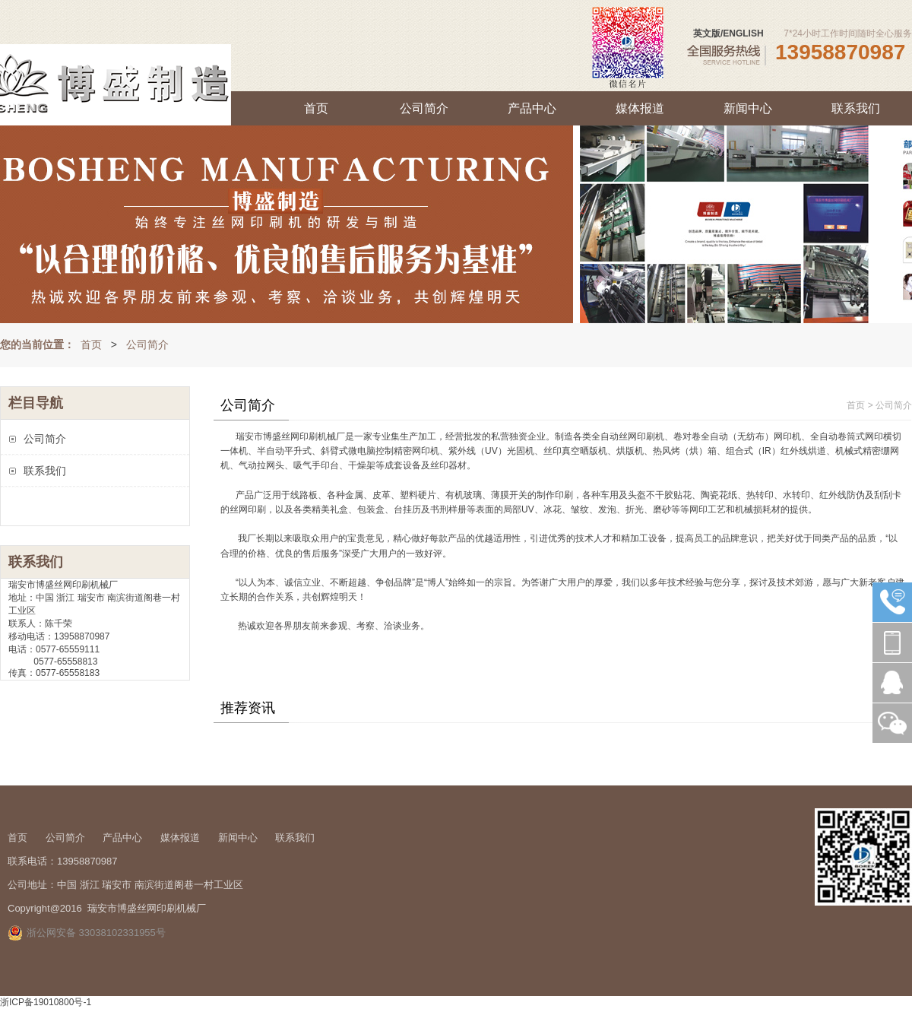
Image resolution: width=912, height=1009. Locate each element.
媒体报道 (640, 108)
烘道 (817, 451)
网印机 (787, 436)
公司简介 (424, 108)
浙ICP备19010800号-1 (45, 1002)
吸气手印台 (316, 465)
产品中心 (532, 108)
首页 (316, 108)
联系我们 (855, 108)
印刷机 (313, 436)
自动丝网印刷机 (632, 436)
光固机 (520, 451)
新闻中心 (748, 108)
